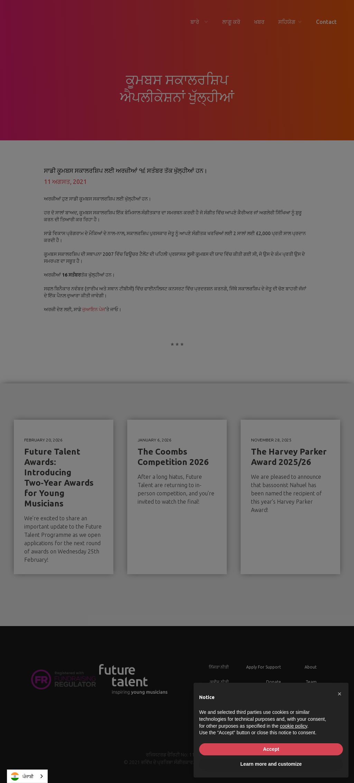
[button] (339, 693)
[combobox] (27, 776)
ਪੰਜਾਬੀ (22, 776)
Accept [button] (271, 749)
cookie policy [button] (293, 726)
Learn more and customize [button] (270, 764)
